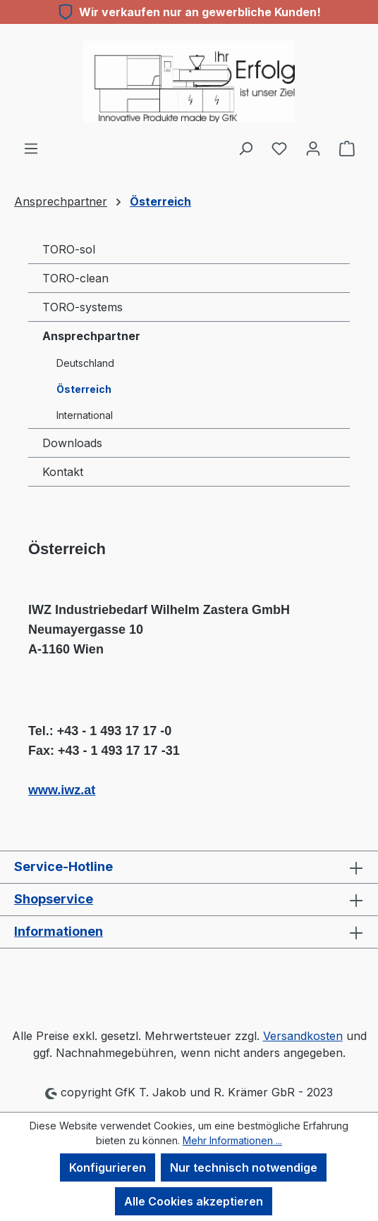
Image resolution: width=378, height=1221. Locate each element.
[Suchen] (245, 148)
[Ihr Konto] (313, 148)
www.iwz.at (61, 790)
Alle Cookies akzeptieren (193, 1201)
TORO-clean (75, 278)
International (84, 415)
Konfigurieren (107, 1167)
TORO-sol (68, 249)
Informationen (58, 931)
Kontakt (62, 472)
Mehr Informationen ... (232, 1140)
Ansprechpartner (91, 336)
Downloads (72, 443)
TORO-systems (82, 307)
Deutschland (85, 363)
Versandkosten (303, 1036)
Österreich (83, 389)
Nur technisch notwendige (243, 1167)
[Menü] (31, 148)
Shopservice (53, 898)
